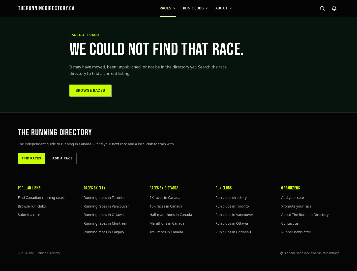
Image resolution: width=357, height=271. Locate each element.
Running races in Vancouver (106, 206)
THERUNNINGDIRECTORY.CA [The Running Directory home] (46, 8)
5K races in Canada (164, 197)
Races (168, 8)
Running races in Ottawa (104, 214)
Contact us (289, 223)
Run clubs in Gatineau (233, 232)
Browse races (90, 90)
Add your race (292, 197)
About (224, 8)
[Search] (322, 8)
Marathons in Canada (166, 223)
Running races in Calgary (104, 232)
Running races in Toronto (104, 197)
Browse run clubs (32, 206)
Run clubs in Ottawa (231, 223)
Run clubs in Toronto (232, 206)
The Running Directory (55, 132)
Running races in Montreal (105, 223)
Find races (31, 158)
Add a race (62, 158)
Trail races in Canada (166, 232)
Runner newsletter (296, 232)
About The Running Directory (304, 214)
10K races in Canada (165, 206)
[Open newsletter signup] (334, 8)
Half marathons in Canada (170, 214)
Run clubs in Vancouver (234, 214)
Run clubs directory (231, 197)
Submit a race (29, 214)
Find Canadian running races (41, 197)
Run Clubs (195, 8)
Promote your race (296, 206)
